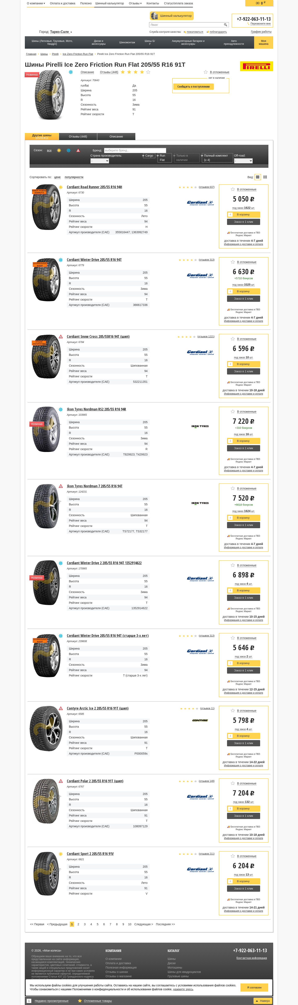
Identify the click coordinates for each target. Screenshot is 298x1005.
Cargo (148, 155)
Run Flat (161, 158)
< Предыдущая (57, 924)
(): (261, 3)
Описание (116, 136)
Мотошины (175, 967)
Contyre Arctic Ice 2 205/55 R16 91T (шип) (98, 708)
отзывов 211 (206, 853)
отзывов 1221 (206, 336)
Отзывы (135, 3)
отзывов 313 (206, 259)
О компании (36, 3)
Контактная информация (252, 958)
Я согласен (254, 987)
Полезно (86, 3)
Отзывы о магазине (119, 976)
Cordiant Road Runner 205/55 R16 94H (94, 186)
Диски (171, 963)
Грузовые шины (178, 976)
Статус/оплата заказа (178, 3)
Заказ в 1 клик (243, 221)
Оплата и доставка (62, 3)
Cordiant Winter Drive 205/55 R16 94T (94, 259)
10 (129, 924)
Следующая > (143, 924)
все (49, 150)
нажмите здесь (183, 989)
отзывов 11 (207, 708)
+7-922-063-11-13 (254, 18)
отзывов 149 (206, 781)
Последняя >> (165, 924)
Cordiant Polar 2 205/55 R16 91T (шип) (95, 780)
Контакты (153, 3)
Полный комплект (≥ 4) (215, 158)
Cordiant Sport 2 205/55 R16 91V (90, 853)
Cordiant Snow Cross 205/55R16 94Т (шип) (98, 336)
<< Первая (37, 924)
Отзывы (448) (78, 136)
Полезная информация (121, 967)
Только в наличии (181, 158)
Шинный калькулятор (109, 3)
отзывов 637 (206, 187)
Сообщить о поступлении (193, 86)
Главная (31, 54)
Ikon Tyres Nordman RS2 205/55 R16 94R (96, 409)
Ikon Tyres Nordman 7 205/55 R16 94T (95, 485)
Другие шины (42, 137)
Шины (171, 958)
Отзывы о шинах (117, 972)
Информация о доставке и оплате (243, 244)
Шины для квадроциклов (184, 972)
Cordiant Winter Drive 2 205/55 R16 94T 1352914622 (104, 562)
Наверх (263, 1001)
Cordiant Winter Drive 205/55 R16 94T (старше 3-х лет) (108, 635)
